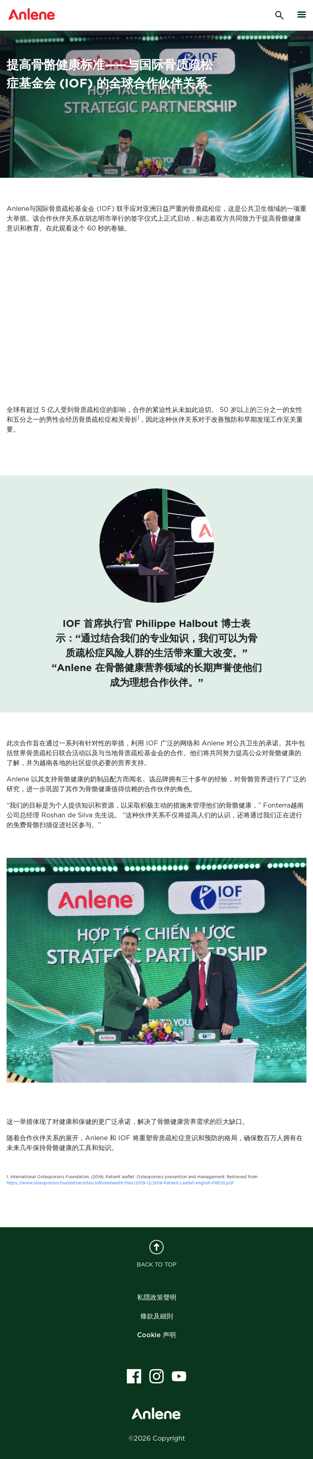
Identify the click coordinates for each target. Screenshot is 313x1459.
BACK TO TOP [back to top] (156, 1254)
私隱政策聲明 (156, 1297)
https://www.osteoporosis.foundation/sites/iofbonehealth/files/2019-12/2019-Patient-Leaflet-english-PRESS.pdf (120, 1183)
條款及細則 (156, 1316)
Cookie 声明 (156, 1335)
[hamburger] (301, 14)
